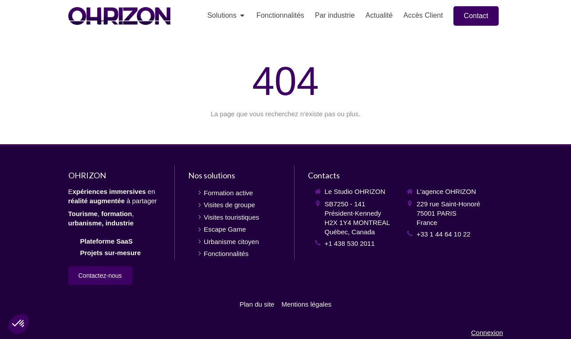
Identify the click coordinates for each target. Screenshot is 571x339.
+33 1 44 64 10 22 (443, 234)
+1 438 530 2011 (350, 243)
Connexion (487, 332)
